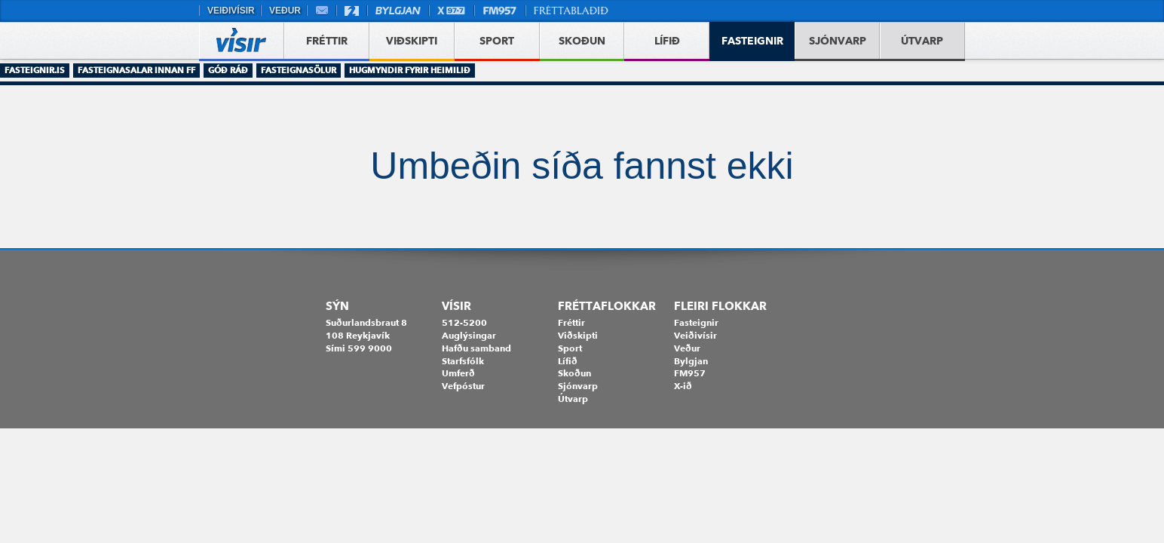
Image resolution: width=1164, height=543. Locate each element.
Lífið (567, 361)
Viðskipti (578, 335)
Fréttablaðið (571, 10)
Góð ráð (228, 70)
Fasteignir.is (35, 70)
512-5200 (464, 322)
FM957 (499, 10)
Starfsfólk (463, 361)
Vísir (456, 306)
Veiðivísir (230, 10)
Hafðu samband (476, 348)
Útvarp (573, 398)
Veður (284, 10)
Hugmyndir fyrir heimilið (409, 70)
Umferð (458, 373)
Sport (570, 348)
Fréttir (571, 322)
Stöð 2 (352, 10)
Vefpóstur (321, 10)
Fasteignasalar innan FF (136, 70)
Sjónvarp (578, 385)
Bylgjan (398, 10)
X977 (451, 10)
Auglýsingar (469, 335)
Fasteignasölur (298, 70)
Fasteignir (696, 322)
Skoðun (574, 373)
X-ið (683, 385)
